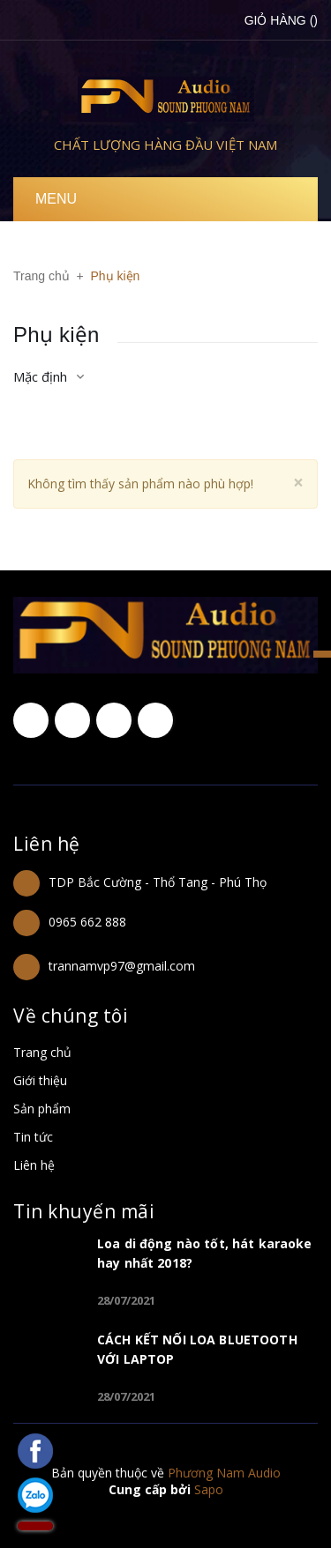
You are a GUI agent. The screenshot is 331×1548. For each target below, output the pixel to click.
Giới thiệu (40, 1080)
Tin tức (33, 1136)
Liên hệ (46, 843)
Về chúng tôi (70, 1015)
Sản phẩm (42, 1108)
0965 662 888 (87, 921)
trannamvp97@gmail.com (122, 965)
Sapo (208, 1489)
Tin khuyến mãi (83, 1211)
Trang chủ (42, 1052)
